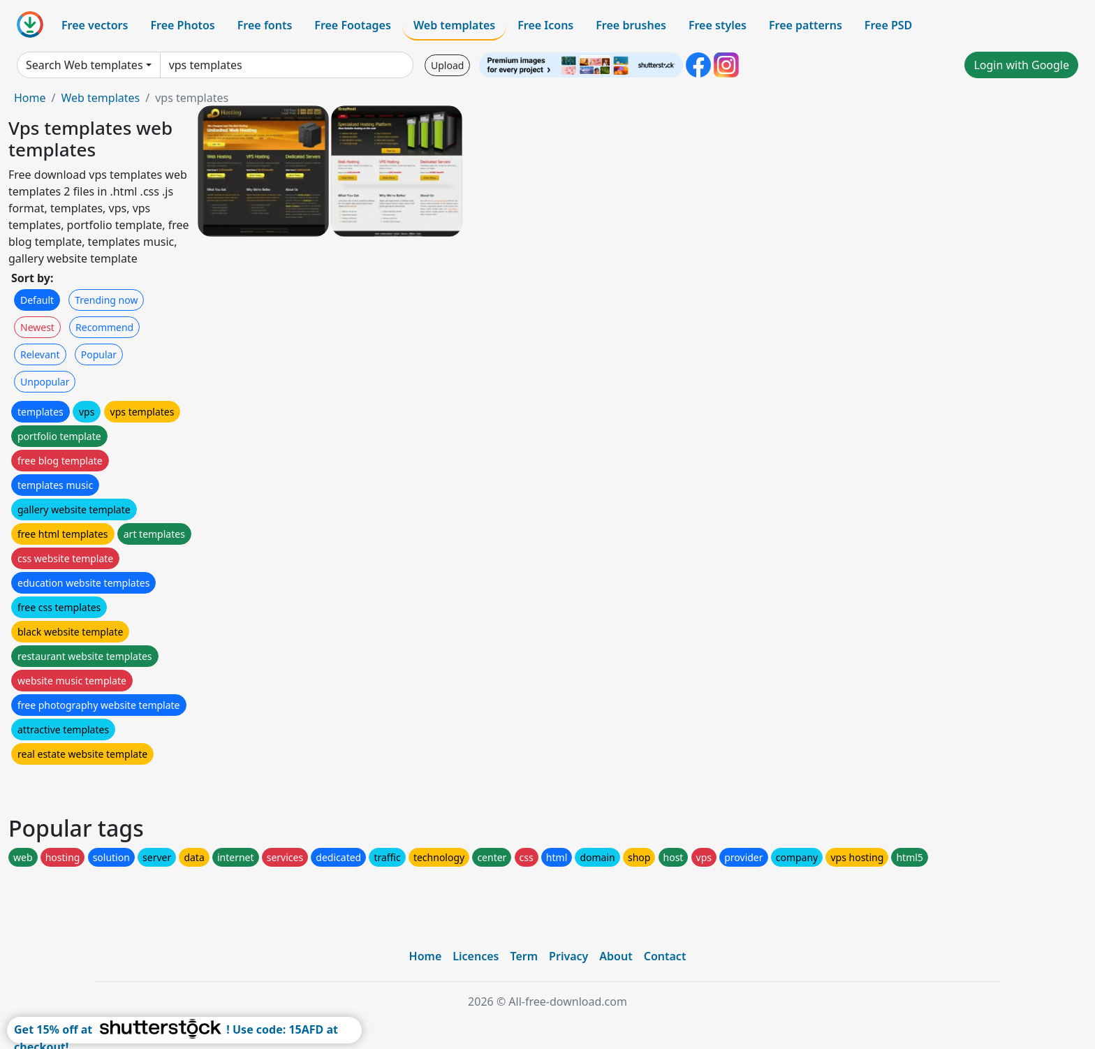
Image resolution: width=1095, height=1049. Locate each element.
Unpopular (44, 381)
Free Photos (182, 25)
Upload (447, 65)
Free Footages (352, 25)
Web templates (454, 25)
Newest (37, 327)
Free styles (718, 25)
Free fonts (265, 25)
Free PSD (888, 25)
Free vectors (94, 25)
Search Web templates (84, 65)
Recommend (104, 327)
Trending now (106, 300)
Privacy (568, 956)
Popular (99, 354)
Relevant (40, 354)
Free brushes (631, 25)
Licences (476, 956)
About (615, 956)
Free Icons (545, 25)
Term (524, 956)
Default (37, 300)
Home (30, 97)
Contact (665, 956)
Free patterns (805, 25)
